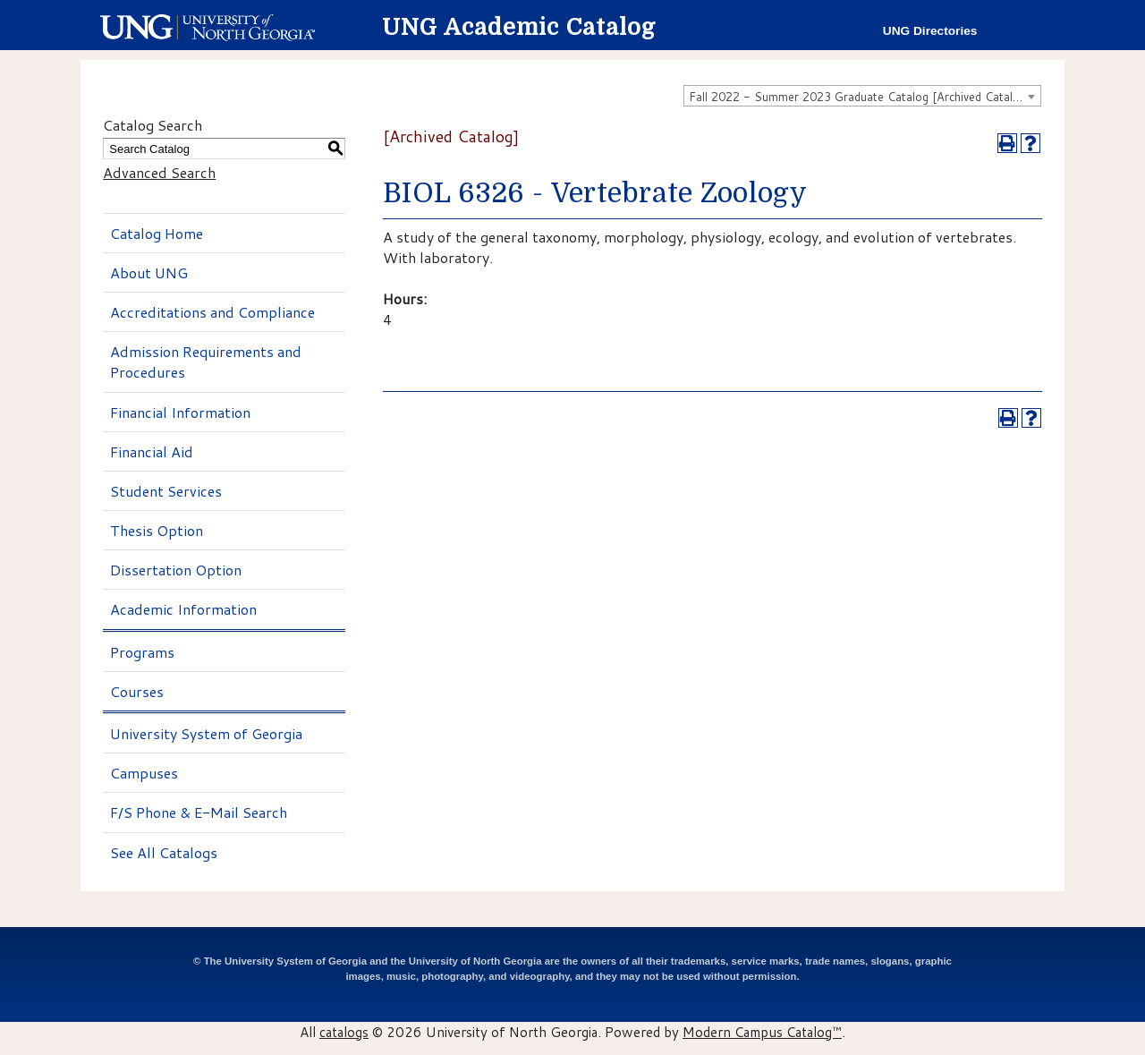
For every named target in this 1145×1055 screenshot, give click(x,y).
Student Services (166, 491)
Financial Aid (151, 451)
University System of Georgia (206, 733)
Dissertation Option (176, 569)
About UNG (149, 272)
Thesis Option (156, 530)
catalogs (344, 1032)
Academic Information (183, 609)
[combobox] (862, 95)
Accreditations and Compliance (212, 312)
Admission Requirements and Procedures (205, 361)
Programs (142, 652)
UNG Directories (930, 31)
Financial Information (180, 412)
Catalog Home (156, 233)
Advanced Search (159, 172)
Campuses (144, 772)
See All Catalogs (163, 852)
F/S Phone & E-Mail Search (198, 812)
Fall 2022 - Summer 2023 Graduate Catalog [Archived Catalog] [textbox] (859, 97)
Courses (137, 691)
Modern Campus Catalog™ (762, 1032)
